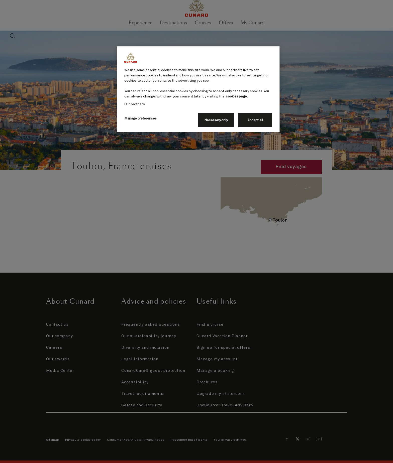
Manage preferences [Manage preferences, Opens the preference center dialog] (140, 118)
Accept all (255, 120)
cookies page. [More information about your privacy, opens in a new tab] (237, 96)
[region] (198, 89)
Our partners (134, 104)
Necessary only (216, 120)
